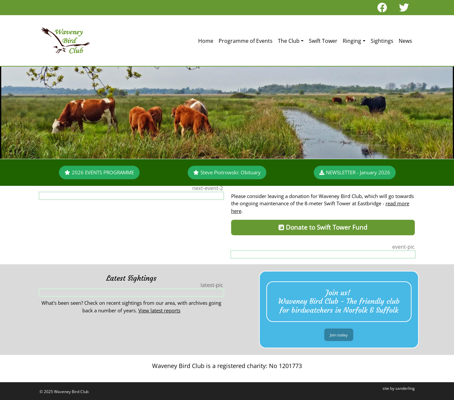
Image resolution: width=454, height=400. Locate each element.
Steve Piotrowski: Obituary (227, 172)
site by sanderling (399, 388)
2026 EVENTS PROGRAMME (99, 172)
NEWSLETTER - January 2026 (354, 172)
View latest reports (159, 310)
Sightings (382, 40)
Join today (339, 335)
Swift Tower (323, 40)
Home (205, 40)
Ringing (352, 40)
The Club (289, 40)
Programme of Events (246, 40)
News (405, 40)
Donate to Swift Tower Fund (323, 227)
